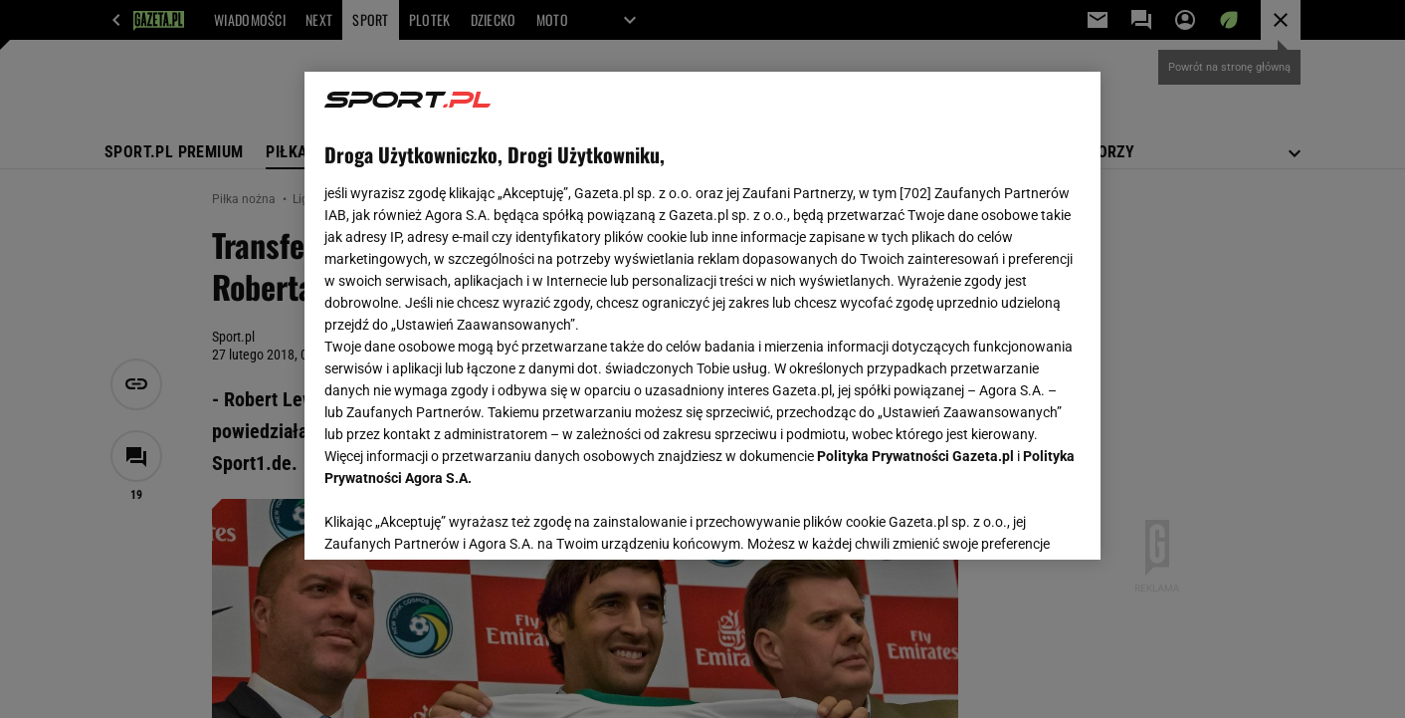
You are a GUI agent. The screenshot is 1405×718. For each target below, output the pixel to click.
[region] (702, 316)
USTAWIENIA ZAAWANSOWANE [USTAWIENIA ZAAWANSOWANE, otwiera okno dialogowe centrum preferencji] (454, 520)
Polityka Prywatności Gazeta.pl (915, 456)
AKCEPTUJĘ (1013, 521)
